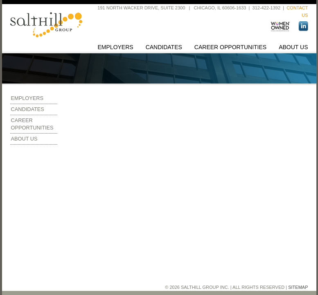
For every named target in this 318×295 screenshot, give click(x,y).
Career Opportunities (230, 47)
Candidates (164, 47)
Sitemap (298, 287)
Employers (115, 47)
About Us (293, 47)
